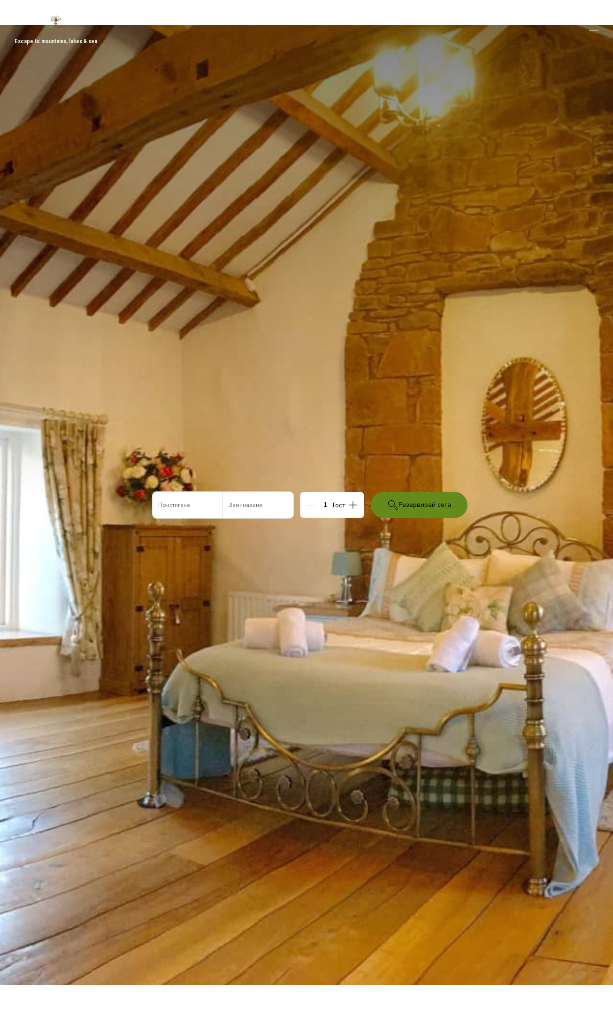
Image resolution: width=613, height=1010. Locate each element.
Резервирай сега (419, 505)
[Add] (353, 505)
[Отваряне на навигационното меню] (593, 27)
